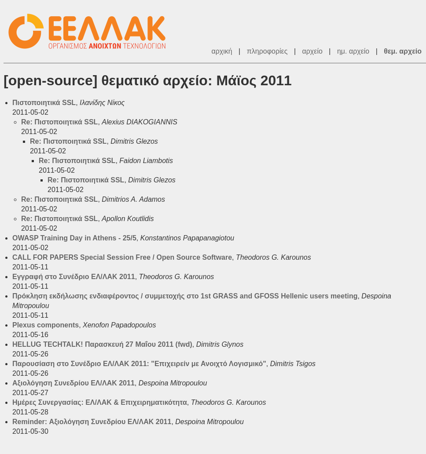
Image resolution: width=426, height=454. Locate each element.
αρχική (221, 51)
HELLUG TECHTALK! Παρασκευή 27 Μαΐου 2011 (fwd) (102, 344)
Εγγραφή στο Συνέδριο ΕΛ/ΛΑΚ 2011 (73, 276)
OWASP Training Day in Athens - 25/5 (74, 238)
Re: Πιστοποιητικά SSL (59, 122)
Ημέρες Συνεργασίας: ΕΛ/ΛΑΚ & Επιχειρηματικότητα (99, 402)
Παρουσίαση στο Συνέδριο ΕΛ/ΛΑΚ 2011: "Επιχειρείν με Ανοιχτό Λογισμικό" (139, 363)
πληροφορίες (267, 51)
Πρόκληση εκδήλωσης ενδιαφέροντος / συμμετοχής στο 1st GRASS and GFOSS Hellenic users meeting (184, 296)
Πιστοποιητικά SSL (44, 102)
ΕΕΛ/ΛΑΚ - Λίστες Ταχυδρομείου (92, 31)
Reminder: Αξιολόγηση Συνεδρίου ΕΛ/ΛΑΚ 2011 (91, 421)
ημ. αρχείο (353, 51)
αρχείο (312, 51)
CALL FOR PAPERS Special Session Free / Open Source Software (122, 257)
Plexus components (45, 325)
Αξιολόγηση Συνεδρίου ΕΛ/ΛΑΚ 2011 (73, 383)
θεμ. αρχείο (403, 51)
